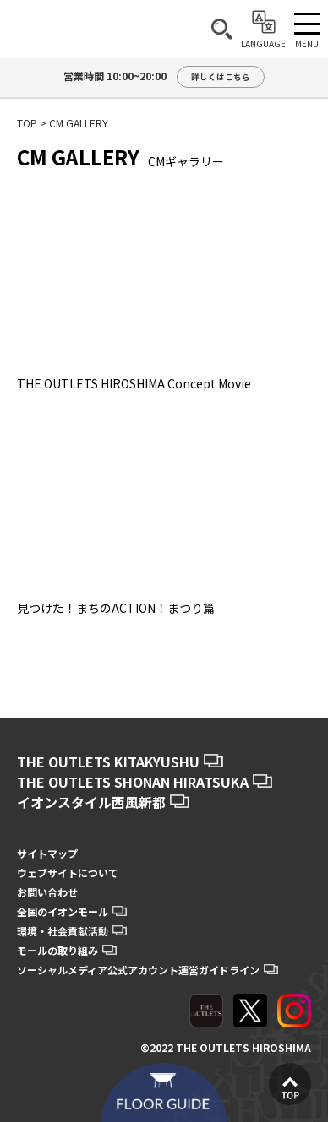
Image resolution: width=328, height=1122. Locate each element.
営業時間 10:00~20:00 (164, 77)
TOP (27, 123)
